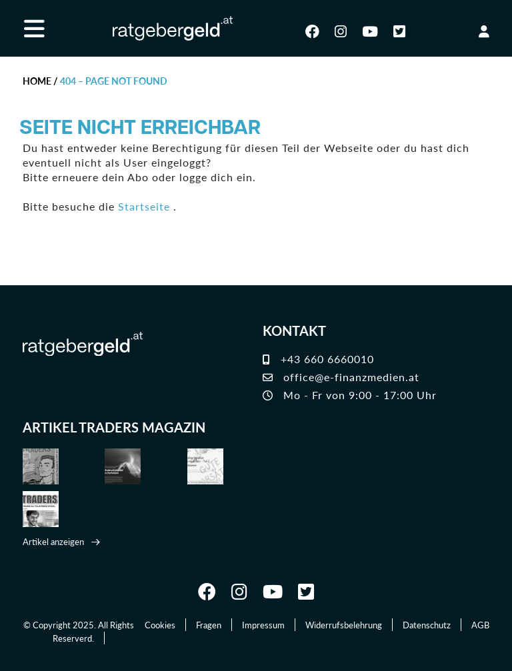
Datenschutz (427, 624)
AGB (480, 624)
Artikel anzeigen (53, 541)
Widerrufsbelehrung (343, 624)
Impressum (263, 624)
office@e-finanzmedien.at (341, 376)
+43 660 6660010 (318, 358)
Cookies (160, 624)
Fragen (208, 624)
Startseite (144, 206)
